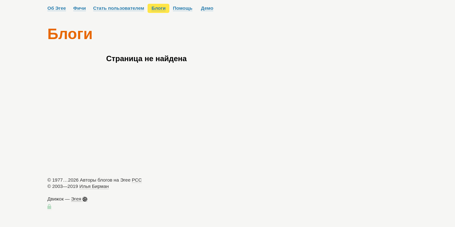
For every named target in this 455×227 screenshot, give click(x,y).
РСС (137, 180)
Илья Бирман (94, 186)
